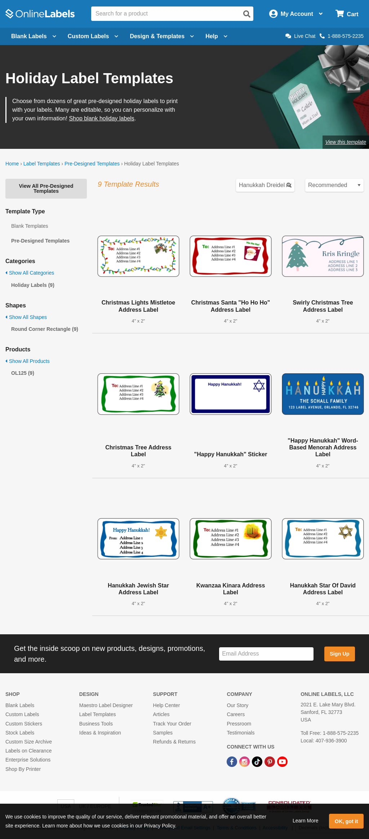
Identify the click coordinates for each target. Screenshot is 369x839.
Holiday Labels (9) (32, 285)
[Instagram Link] (245, 761)
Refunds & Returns (174, 742)
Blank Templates (29, 226)
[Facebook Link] (233, 761)
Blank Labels (19, 705)
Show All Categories (29, 273)
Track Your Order (172, 724)
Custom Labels (22, 714)
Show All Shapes (26, 317)
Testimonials (240, 733)
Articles (161, 714)
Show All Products (27, 361)
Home (12, 164)
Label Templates (41, 164)
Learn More (306, 821)
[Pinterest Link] (270, 761)
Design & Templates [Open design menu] (162, 36)
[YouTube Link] (282, 761)
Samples (163, 733)
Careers (236, 714)
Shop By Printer (23, 769)
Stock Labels (19, 733)
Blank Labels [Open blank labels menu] (33, 36)
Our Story (237, 705)
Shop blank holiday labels (101, 118)
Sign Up (339, 654)
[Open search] (246, 14)
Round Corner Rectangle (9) (44, 329)
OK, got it (346, 821)
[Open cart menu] (347, 13)
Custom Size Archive (28, 742)
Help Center (166, 705)
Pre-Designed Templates (92, 164)
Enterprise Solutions (27, 760)
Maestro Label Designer (106, 705)
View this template (345, 142)
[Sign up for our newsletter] (266, 654)
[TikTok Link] (258, 761)
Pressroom (239, 724)
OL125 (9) (22, 373)
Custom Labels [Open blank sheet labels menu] (93, 36)
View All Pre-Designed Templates (46, 188)
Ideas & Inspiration (100, 733)
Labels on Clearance (28, 751)
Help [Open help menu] (216, 36)
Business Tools (96, 724)
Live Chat (300, 36)
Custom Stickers (23, 724)
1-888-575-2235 (342, 36)
